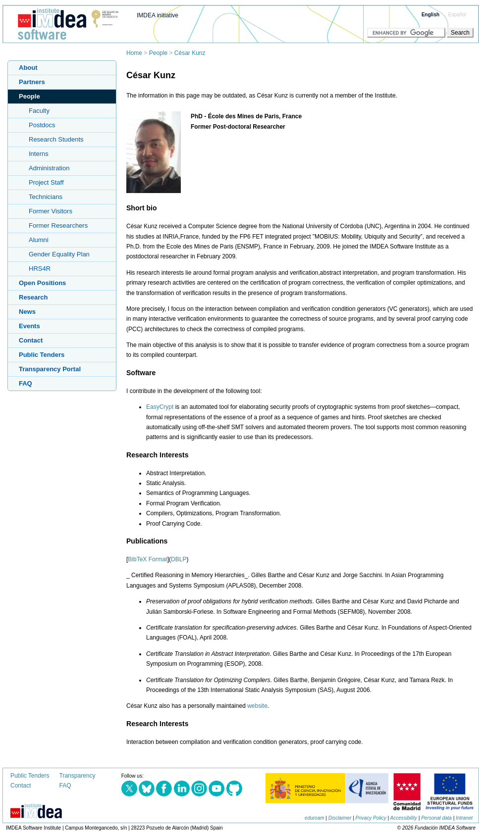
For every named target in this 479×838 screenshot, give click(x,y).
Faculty (39, 110)
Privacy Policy (371, 818)
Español (457, 14)
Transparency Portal (50, 369)
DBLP (178, 559)
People (158, 52)
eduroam (314, 818)
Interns (39, 153)
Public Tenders (41, 354)
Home (134, 52)
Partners (32, 82)
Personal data (436, 818)
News (27, 311)
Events (29, 326)
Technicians (45, 196)
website (257, 705)
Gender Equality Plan (59, 254)
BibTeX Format (147, 559)
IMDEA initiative (157, 15)
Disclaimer (340, 818)
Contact (31, 340)
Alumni (39, 240)
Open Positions (42, 283)
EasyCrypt (159, 406)
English (430, 14)
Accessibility (403, 818)
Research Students (56, 139)
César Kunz (190, 52)
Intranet (464, 818)
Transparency (77, 775)
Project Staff (46, 182)
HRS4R (40, 268)
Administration (49, 168)
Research (33, 297)
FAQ (25, 383)
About (28, 67)
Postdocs (42, 125)
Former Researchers (58, 225)
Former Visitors (50, 211)
